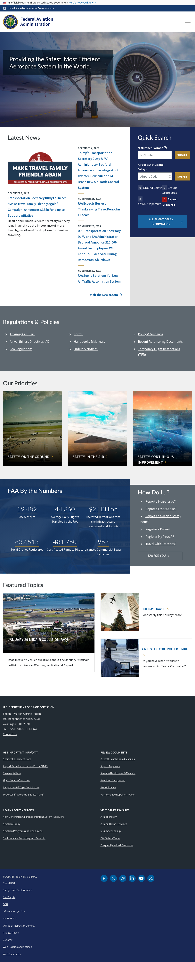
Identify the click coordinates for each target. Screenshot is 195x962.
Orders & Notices (86, 349)
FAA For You (160, 556)
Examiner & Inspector (113, 780)
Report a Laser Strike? (160, 509)
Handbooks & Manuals (89, 341)
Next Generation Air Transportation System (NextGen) (33, 816)
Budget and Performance (17, 890)
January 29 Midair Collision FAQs (38, 639)
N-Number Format (150, 148)
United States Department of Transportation (31, 8)
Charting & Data (12, 773)
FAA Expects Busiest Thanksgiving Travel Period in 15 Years (99, 209)
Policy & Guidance (150, 334)
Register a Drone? (157, 529)
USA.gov (7, 940)
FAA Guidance (108, 787)
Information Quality (14, 911)
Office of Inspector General (19, 925)
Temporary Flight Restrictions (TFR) (159, 352)
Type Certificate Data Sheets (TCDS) (23, 794)
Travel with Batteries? (160, 544)
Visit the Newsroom (106, 295)
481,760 (65, 541)
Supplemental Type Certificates (21, 787)
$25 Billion (103, 509)
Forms (78, 334)
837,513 (27, 541)
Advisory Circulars (22, 334)
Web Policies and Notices (17, 947)
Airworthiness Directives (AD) (30, 341)
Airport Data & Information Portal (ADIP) (25, 766)
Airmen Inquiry (109, 816)
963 (103, 541)
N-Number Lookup (111, 831)
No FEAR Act (10, 918)
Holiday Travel (155, 609)
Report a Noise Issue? (160, 501)
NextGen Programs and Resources (23, 831)
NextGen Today (11, 824)
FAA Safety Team (110, 838)
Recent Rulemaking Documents (160, 341)
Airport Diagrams (110, 766)
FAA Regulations (21, 349)
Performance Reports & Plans (118, 794)
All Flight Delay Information (165, 221)
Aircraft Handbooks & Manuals (118, 759)
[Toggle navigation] (188, 22)
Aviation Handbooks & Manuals (118, 773)
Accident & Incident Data (17, 759)
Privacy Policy (11, 932)
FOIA (5, 904)
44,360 (65, 509)
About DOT (9, 883)
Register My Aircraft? (159, 536)
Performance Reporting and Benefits (24, 838)
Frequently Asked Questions (117, 845)
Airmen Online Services (114, 824)
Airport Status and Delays (151, 167)
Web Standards (12, 954)
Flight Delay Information (16, 780)
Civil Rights (9, 897)
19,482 (27, 509)
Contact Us (10, 734)
